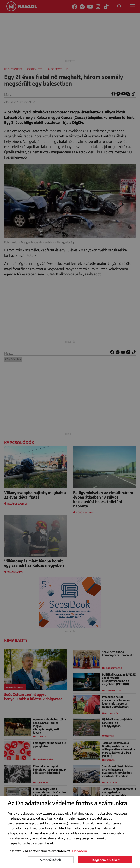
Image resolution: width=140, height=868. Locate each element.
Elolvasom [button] (79, 851)
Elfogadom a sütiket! (105, 860)
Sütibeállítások (50, 860)
